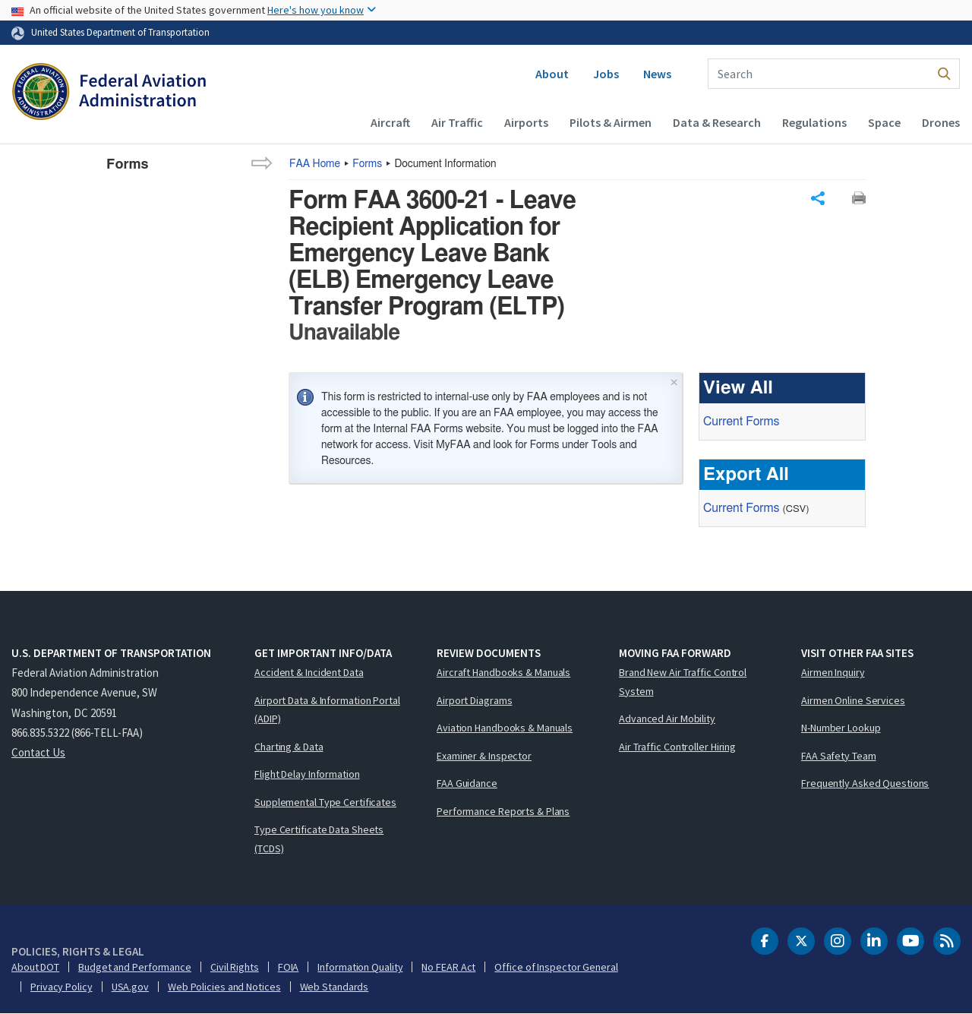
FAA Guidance (467, 783)
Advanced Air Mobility (667, 718)
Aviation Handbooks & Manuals (505, 727)
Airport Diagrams (474, 700)
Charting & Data (288, 746)
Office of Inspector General (555, 967)
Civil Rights (234, 967)
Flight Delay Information (307, 774)
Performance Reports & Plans (503, 811)
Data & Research (717, 122)
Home (314, 164)
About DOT (35, 967)
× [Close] (674, 381)
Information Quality (359, 967)
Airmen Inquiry (833, 672)
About (552, 73)
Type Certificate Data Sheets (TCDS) (318, 839)
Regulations (814, 122)
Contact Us (38, 752)
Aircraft (390, 122)
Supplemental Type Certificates (325, 802)
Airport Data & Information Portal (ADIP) (327, 709)
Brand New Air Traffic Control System (682, 681)
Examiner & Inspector (484, 756)
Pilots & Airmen (611, 122)
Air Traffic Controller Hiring (677, 746)
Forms (367, 164)
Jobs (606, 73)
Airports (526, 122)
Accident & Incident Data (309, 672)
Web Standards (334, 986)
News (657, 73)
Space (884, 122)
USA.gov (130, 986)
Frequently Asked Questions (865, 783)
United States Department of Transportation (120, 32)
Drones (941, 122)
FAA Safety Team (838, 756)
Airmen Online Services (853, 700)
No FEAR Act (448, 967)
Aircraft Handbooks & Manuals (503, 672)
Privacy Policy (61, 986)
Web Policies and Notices (224, 986)
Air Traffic (457, 122)
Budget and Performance (134, 967)
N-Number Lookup (841, 727)
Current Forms (741, 421)
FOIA (288, 967)
